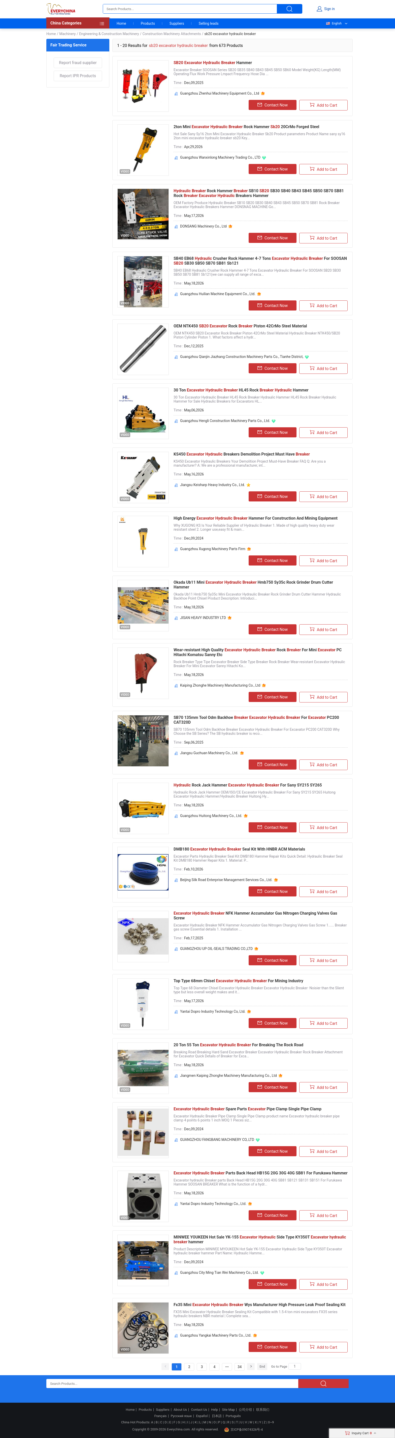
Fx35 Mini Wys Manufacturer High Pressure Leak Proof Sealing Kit (260, 1304)
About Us (180, 1409)
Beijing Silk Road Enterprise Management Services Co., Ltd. (226, 880)
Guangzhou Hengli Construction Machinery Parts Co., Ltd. (225, 421)
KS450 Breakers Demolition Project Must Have (242, 454)
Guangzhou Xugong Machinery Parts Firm (212, 549)
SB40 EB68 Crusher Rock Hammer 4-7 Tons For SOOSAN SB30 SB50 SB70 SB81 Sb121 (260, 261)
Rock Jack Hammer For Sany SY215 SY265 (248, 785)
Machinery (67, 34)
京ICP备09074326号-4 (243, 1429)
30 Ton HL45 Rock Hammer (241, 390)
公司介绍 (245, 1409)
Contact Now (272, 104)
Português (233, 1416)
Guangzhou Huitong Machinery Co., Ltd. (211, 816)
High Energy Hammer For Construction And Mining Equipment (256, 518)
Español (202, 1416)
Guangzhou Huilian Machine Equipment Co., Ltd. (217, 294)
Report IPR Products (78, 75)
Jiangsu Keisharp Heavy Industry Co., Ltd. (212, 485)
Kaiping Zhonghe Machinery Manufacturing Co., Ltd (220, 685)
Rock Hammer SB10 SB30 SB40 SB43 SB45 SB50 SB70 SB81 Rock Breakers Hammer (259, 193)
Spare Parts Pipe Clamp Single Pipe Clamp (247, 1109)
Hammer (213, 62)
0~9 (271, 1422)
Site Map (228, 1409)
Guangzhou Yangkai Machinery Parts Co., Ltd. (215, 1335)
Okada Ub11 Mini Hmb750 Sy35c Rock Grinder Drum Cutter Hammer (253, 584)
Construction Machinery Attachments (171, 34)
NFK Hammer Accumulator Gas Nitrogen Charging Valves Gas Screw (255, 915)
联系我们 (262, 1409)
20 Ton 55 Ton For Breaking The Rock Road (238, 1044)
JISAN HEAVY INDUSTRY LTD (203, 618)
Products (148, 23)
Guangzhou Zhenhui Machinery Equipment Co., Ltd (219, 93)
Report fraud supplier (77, 62)
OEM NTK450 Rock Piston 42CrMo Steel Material (240, 326)
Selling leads (209, 23)
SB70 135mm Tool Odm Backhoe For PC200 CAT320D (256, 720)
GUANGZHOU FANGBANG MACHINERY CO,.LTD (217, 1140)
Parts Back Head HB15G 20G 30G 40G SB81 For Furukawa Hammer (261, 1173)
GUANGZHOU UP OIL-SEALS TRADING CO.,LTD (216, 949)
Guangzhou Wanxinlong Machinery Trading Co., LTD (220, 157)
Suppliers (177, 23)
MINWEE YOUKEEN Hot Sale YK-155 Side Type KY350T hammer (260, 1239)
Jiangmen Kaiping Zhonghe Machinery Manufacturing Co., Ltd (228, 1076)
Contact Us (199, 1409)
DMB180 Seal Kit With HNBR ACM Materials (239, 849)
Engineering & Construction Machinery (109, 34)
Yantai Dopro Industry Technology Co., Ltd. (213, 1204)
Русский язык (181, 1416)
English (333, 23)
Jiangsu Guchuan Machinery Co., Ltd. (209, 753)
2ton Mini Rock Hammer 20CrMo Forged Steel (246, 126)
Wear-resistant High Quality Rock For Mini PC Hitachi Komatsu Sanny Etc (258, 652)
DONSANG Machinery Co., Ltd (203, 226)
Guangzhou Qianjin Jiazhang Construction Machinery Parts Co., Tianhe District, (241, 357)
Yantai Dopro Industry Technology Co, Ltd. (212, 1011)
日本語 (217, 1416)
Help (214, 1409)
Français (160, 1416)
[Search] (294, 1366)
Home (121, 23)
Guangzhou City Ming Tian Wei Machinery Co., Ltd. (219, 1273)
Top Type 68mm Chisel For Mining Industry (238, 980)
